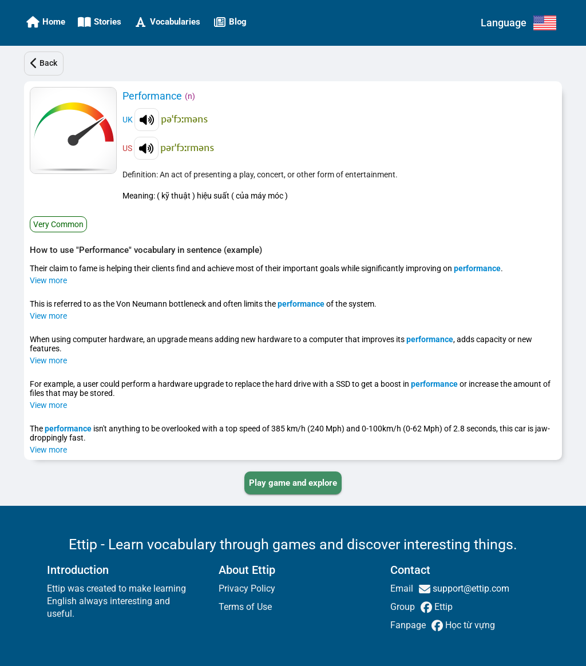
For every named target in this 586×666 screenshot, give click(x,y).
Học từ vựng (469, 625)
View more (48, 280)
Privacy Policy (247, 588)
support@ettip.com (469, 588)
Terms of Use (245, 606)
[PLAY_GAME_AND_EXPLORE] (293, 482)
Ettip (442, 606)
